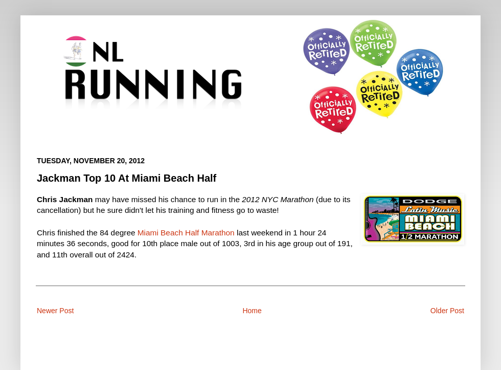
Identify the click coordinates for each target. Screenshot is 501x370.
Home (251, 311)
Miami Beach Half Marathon (186, 232)
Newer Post (55, 311)
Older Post (447, 311)
